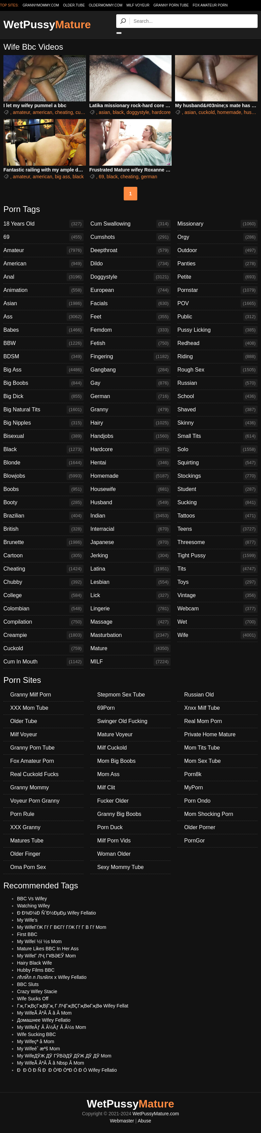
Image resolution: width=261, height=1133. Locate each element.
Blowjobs (43, 476)
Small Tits (217, 436)
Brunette (43, 542)
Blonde (43, 463)
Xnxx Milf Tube (202, 708)
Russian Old (199, 694)
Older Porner (199, 827)
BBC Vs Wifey (32, 898)
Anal (43, 277)
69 (101, 176)
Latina (130, 569)
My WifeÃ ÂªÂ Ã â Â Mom (44, 1013)
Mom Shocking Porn (208, 814)
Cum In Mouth (43, 662)
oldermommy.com (105, 5)
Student (217, 489)
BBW (43, 343)
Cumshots (130, 237)
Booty (43, 502)
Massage (130, 622)
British (43, 529)
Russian (217, 383)
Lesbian (130, 582)
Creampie (43, 635)
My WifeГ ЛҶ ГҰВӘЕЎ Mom (46, 955)
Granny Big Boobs (119, 814)
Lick (130, 595)
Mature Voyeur (115, 734)
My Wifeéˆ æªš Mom (38, 1048)
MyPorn (193, 787)
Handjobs (130, 436)
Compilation (43, 622)
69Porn (106, 708)
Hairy (130, 423)
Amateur (43, 250)
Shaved (217, 410)
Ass (43, 317)
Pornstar (217, 290)
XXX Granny (25, 827)
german (149, 176)
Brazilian (43, 516)
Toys (217, 582)
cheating (64, 112)
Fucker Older (112, 801)
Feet (130, 317)
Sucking (217, 502)
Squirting (217, 463)
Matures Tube (27, 840)
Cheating (43, 569)
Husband (130, 502)
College (43, 595)
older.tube (74, 5)
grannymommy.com (41, 5)
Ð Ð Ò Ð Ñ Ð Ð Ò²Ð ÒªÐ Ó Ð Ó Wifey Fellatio (67, 1070)
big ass (62, 176)
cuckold (83, 112)
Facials (130, 303)
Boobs (43, 489)
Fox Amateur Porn (210, 5)
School (217, 396)
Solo (217, 449)
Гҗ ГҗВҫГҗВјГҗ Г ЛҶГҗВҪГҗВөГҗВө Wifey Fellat (72, 1005)
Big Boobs (43, 383)
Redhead (217, 343)
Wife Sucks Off (32, 998)
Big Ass (43, 370)
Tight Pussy (217, 556)
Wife (217, 635)
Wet (217, 622)
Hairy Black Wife (34, 963)
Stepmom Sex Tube (121, 694)
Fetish (130, 343)
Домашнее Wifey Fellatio (43, 1020)
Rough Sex (217, 370)
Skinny (217, 423)
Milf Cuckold (112, 748)
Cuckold (43, 648)
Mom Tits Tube (202, 748)
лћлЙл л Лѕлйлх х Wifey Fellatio (51, 977)
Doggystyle (130, 277)
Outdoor (217, 250)
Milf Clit (106, 787)
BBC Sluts (28, 984)
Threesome (217, 542)
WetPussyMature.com (156, 1113)
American (43, 264)
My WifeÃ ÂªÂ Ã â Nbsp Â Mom (50, 1063)
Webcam (217, 609)
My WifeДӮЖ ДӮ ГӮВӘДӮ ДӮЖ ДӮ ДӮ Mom (64, 1055)
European (130, 290)
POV (217, 303)
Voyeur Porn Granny (34, 801)
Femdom (130, 330)
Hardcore (130, 449)
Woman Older (113, 854)
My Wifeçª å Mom (35, 1041)
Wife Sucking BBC (36, 1034)
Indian (130, 516)
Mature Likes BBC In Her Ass (48, 948)
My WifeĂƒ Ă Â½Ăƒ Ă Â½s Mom (51, 1027)
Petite (217, 277)
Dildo (130, 264)
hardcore (161, 112)
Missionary (217, 224)
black (118, 112)
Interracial (130, 529)
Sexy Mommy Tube (120, 867)
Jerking (130, 556)
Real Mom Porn (203, 721)
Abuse (144, 1120)
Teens (217, 529)
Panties (217, 264)
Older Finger (25, 854)
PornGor (194, 840)
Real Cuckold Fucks (34, 774)
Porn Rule (22, 814)
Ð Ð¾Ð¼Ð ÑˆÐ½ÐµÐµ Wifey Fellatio (56, 913)
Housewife (130, 489)
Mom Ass (108, 774)
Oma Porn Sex (28, 867)
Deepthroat (130, 250)
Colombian (43, 609)
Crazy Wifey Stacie (37, 991)
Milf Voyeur (138, 5)
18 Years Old (43, 224)
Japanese (130, 542)
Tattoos (217, 516)
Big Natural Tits (43, 410)
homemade (229, 112)
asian (104, 112)
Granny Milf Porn (30, 694)
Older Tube (23, 721)
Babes (43, 330)
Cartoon (43, 556)
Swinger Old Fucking (122, 721)
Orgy (217, 237)
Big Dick (43, 396)
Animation (43, 290)
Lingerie (130, 609)
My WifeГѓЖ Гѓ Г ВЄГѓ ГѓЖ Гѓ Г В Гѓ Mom (61, 927)
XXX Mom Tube (29, 708)
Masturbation (130, 635)
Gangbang (130, 370)
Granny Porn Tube (171, 5)
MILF (130, 662)
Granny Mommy (29, 787)
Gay (130, 383)
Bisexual (43, 436)
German (130, 396)
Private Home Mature (210, 734)
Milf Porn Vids (113, 840)
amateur (21, 112)
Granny (130, 410)
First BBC (27, 934)
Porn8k (193, 774)
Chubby (43, 582)
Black (43, 449)
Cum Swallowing (130, 224)
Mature (130, 648)
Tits (217, 569)
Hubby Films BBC (35, 970)
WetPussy (47, 24)
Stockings (217, 476)
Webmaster (122, 1120)
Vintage (217, 595)
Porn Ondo (197, 801)
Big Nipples (43, 423)
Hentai (130, 463)
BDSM (43, 356)
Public (217, 317)
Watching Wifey (33, 905)
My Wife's (27, 920)
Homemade (130, 476)
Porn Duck (110, 827)
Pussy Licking (217, 330)
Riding (217, 356)
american (42, 112)
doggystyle (137, 112)
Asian (43, 303)
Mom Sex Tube (202, 761)
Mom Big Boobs (116, 761)
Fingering (130, 356)
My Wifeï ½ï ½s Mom (39, 941)
